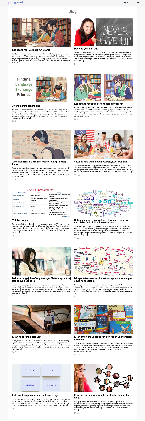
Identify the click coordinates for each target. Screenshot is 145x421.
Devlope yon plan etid (86, 48)
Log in (125, 3)
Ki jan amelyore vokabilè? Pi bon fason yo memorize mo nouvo (103, 338)
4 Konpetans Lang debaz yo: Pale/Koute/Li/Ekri (100, 161)
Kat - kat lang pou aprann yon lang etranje (35, 395)
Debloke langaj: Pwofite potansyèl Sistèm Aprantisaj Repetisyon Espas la (41, 279)
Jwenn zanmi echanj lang (26, 106)
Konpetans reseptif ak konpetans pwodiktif (98, 104)
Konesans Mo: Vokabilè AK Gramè (31, 50)
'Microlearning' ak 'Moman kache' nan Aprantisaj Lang (39, 162)
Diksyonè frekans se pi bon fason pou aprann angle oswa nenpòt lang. (103, 279)
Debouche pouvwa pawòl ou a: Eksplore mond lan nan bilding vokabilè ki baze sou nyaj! (101, 221)
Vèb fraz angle (20, 220)
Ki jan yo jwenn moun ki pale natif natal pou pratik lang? (101, 396)
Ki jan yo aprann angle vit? (26, 337)
